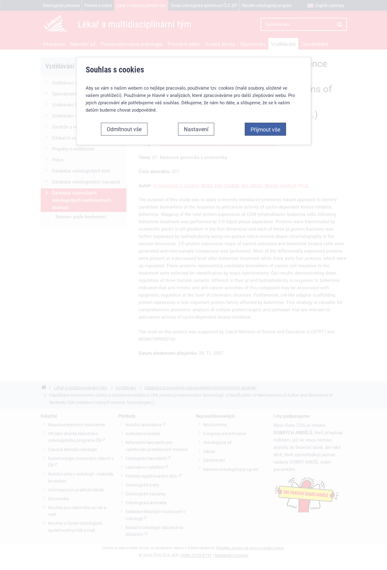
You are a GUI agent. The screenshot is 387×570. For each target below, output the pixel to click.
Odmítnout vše (124, 129)
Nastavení (196, 129)
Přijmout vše (265, 129)
